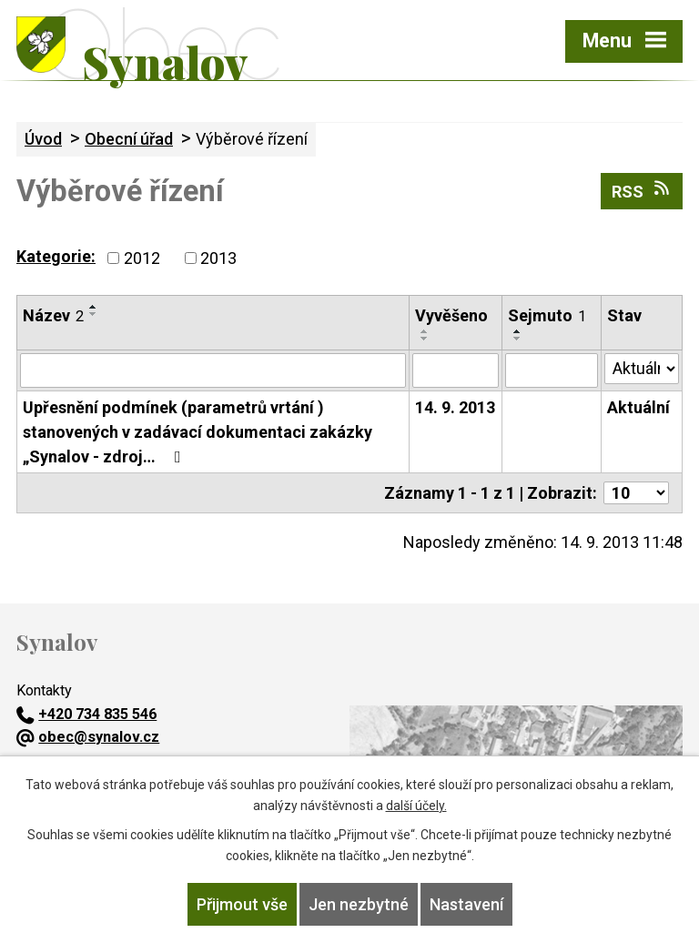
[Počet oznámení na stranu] (636, 493)
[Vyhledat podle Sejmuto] (551, 370)
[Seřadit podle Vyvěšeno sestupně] (425, 338)
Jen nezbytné (359, 904)
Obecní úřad (129, 138)
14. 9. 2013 (455, 407)
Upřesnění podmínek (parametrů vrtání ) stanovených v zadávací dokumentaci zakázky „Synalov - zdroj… (197, 432)
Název (53, 315)
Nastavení (466, 904)
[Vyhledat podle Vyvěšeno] (455, 370)
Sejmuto (547, 315)
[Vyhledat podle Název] (213, 370)
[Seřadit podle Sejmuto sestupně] (518, 338)
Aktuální (638, 407)
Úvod (43, 138)
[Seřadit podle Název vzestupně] (94, 306)
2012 (142, 258)
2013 (218, 258)
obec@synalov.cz (87, 736)
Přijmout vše (242, 904)
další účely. (416, 805)
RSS (642, 190)
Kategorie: (56, 256)
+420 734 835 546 (86, 714)
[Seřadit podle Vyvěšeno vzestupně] (425, 331)
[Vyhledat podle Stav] (641, 368)
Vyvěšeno (451, 315)
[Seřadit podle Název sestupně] (94, 314)
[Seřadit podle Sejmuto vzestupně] (518, 331)
